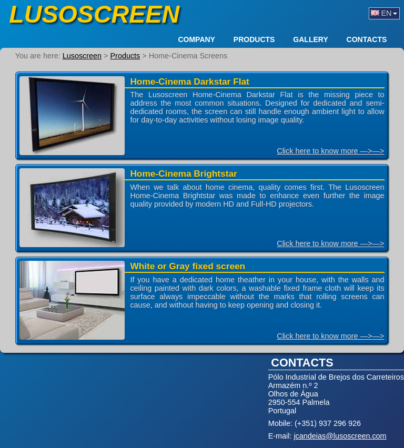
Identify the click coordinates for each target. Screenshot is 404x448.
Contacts (367, 40)
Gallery (310, 40)
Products (254, 40)
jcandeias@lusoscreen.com (340, 436)
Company (196, 40)
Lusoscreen (94, 14)
